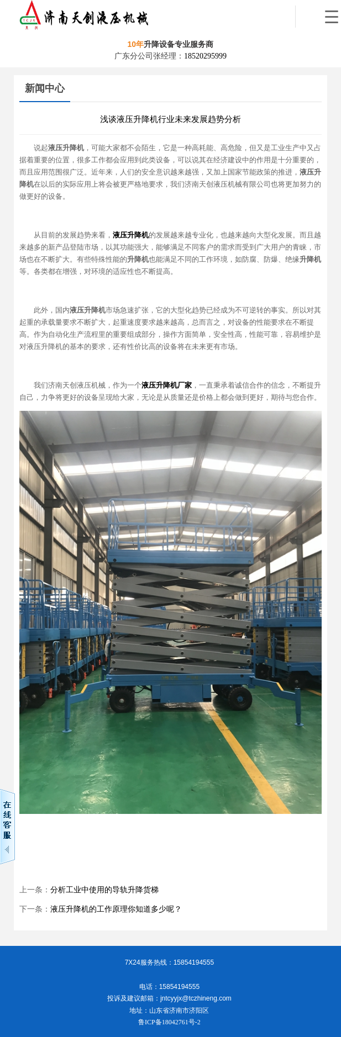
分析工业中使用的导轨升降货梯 (104, 890)
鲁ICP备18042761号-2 (169, 1022)
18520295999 (205, 56)
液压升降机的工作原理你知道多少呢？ (116, 909)
